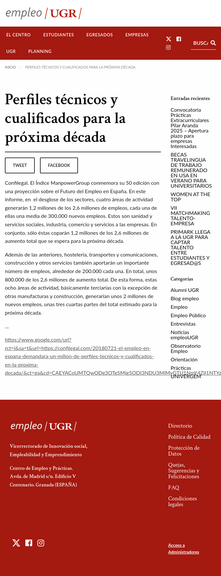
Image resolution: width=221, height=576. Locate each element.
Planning (40, 51)
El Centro (18, 34)
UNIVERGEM (186, 376)
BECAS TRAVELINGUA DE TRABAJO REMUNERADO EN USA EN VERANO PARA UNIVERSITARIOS (191, 170)
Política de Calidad (189, 437)
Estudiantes (58, 34)
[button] (168, 39)
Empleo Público (188, 315)
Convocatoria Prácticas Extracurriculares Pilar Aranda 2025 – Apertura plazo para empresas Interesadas (190, 127)
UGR (11, 51)
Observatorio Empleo (186, 348)
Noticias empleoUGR (184, 334)
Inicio (10, 67)
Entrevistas (183, 323)
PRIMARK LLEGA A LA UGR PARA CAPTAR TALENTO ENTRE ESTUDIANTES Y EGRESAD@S (190, 247)
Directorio (180, 426)
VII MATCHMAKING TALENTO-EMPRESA (190, 215)
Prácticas (181, 368)
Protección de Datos (183, 450)
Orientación (184, 359)
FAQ (173, 487)
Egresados (99, 34)
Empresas (137, 34)
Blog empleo (185, 298)
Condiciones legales (182, 501)
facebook (59, 165)
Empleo (179, 307)
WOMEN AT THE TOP (190, 196)
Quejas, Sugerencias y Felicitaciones (183, 470)
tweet (20, 165)
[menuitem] (18, 35)
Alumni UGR (185, 290)
